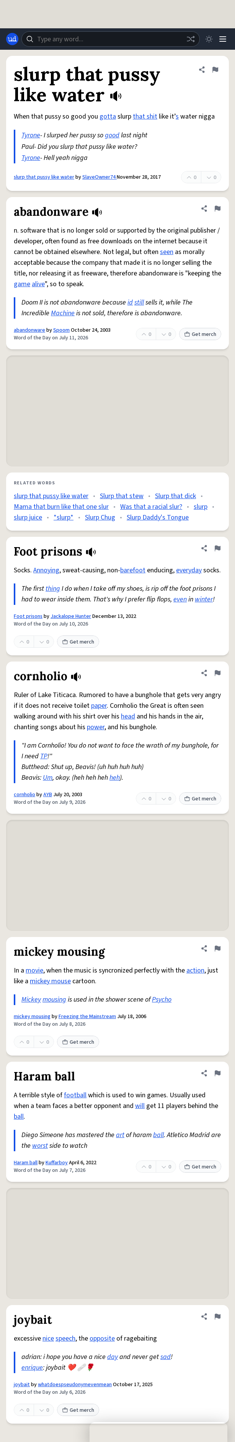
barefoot (132, 570)
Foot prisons (28, 616)
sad (165, 1357)
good (112, 135)
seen (166, 252)
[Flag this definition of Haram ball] (217, 1073)
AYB (47, 794)
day (112, 1357)
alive (38, 284)
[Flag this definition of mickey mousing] (217, 948)
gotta (108, 116)
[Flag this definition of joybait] (217, 1316)
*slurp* (63, 517)
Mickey (31, 999)
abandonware (29, 330)
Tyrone (30, 135)
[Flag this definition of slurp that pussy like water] (215, 70)
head (128, 716)
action (195, 970)
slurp (200, 507)
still (139, 302)
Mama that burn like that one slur (61, 507)
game (22, 284)
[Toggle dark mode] (209, 39)
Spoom (61, 330)
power (95, 727)
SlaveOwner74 (99, 177)
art (120, 1135)
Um (47, 777)
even (180, 599)
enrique (32, 1367)
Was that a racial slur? (151, 507)
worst (40, 1145)
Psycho (161, 999)
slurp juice (28, 517)
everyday (189, 570)
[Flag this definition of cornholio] (217, 673)
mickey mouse (50, 981)
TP (43, 756)
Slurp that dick (175, 496)
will (140, 1106)
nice (48, 1338)
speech (65, 1338)
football (75, 1095)
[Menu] (223, 39)
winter (204, 599)
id (130, 302)
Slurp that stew (122, 496)
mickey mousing (32, 1016)
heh (114, 777)
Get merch (200, 334)
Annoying (46, 570)
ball (19, 1116)
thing (53, 588)
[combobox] (110, 39)
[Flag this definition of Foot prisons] (217, 548)
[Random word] (190, 39)
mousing (54, 999)
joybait (22, 1384)
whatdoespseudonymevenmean (75, 1384)
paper (99, 705)
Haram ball (26, 1163)
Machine (63, 313)
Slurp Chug (100, 517)
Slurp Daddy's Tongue (158, 517)
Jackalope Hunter (71, 616)
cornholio (24, 794)
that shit (145, 116)
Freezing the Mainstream (87, 1016)
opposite (102, 1338)
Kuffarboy (57, 1163)
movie (34, 970)
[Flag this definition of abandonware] (217, 208)
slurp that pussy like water (44, 177)
